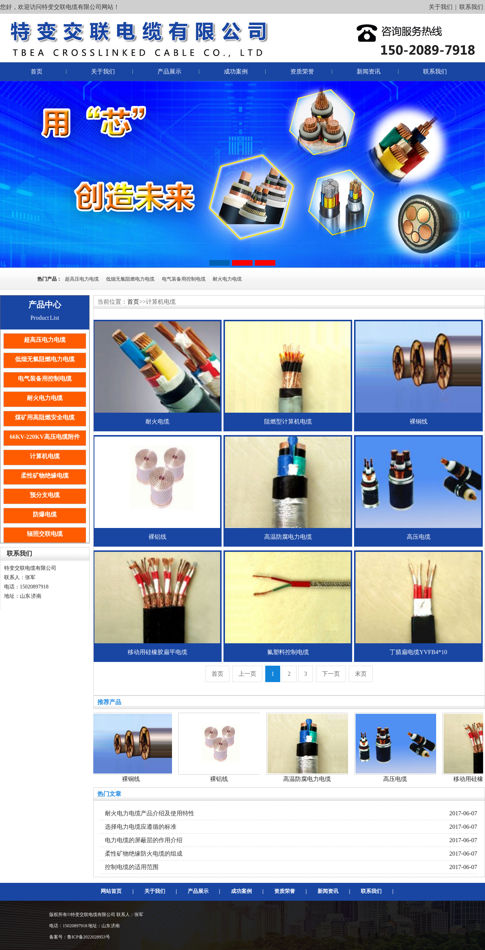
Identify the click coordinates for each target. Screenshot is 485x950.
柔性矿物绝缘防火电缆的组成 (143, 853)
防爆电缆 (45, 514)
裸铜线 (132, 779)
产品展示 (169, 71)
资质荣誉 (302, 71)
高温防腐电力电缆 (308, 779)
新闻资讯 (369, 71)
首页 (37, 71)
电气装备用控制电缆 (184, 279)
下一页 (331, 674)
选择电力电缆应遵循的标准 (140, 827)
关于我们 (441, 7)
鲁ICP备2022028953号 (88, 937)
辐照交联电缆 (45, 534)
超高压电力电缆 (82, 279)
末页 (361, 674)
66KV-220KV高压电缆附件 (45, 437)
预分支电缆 (45, 495)
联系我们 (471, 7)
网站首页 (111, 891)
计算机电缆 (45, 456)
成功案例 (236, 71)
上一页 (247, 674)
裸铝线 (220, 779)
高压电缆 (396, 779)
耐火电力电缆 (227, 279)
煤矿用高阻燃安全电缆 (45, 417)
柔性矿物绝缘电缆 (45, 475)
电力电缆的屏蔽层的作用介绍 (143, 840)
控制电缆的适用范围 (132, 867)
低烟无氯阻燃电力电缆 (130, 279)
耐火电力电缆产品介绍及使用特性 (149, 813)
